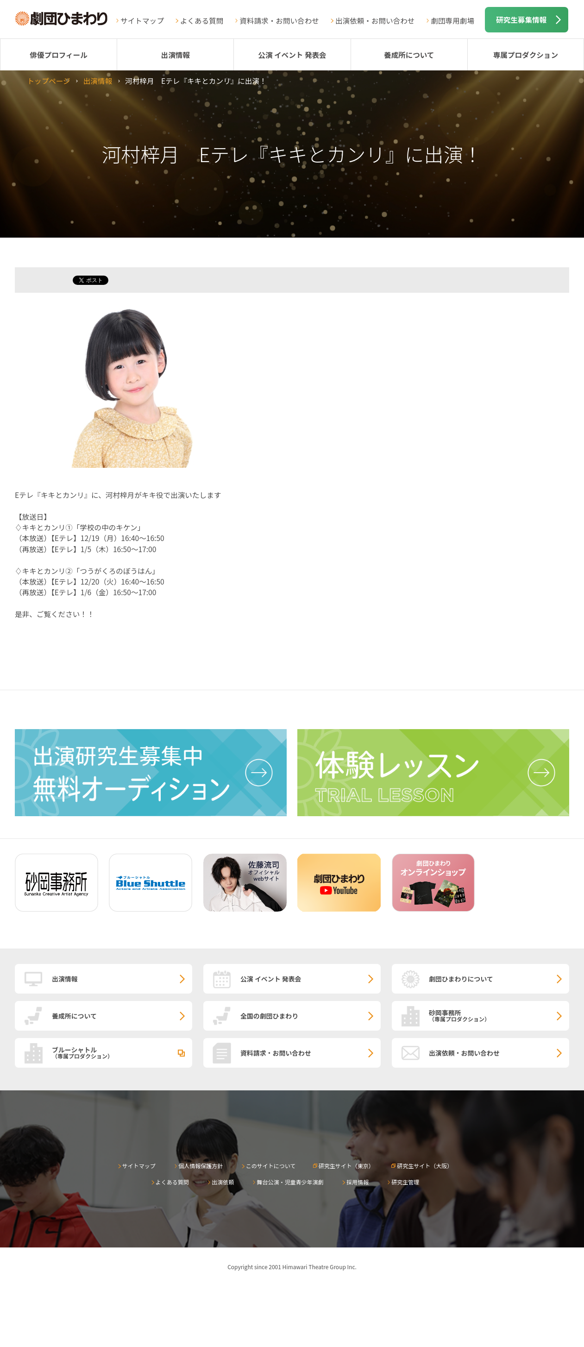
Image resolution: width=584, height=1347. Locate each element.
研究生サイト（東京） (346, 1166)
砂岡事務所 (499, 1015)
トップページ (48, 81)
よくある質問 (202, 20)
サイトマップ (142, 20)
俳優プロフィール (58, 55)
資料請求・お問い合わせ (279, 20)
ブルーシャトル (122, 1052)
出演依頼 (223, 1182)
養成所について (409, 55)
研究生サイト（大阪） (424, 1166)
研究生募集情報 (521, 19)
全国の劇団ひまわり (269, 1015)
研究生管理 (405, 1182)
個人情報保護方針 (200, 1166)
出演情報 (175, 55)
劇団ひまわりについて (461, 978)
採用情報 (357, 1182)
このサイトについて (271, 1166)
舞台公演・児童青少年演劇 (290, 1182)
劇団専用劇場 (452, 20)
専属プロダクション (525, 55)
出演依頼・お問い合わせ (375, 20)
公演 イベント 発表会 (292, 55)
